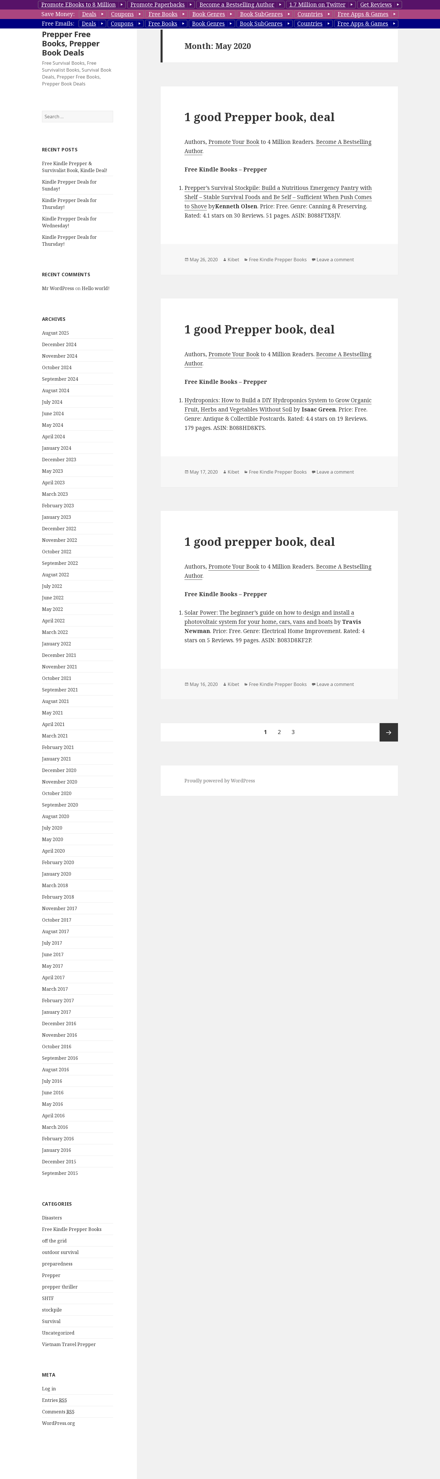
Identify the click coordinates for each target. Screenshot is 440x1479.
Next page (389, 732)
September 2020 (60, 805)
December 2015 (59, 1161)
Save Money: (58, 14)
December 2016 (59, 1023)
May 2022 (52, 609)
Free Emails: (58, 23)
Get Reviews (376, 4)
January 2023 (56, 517)
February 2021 (58, 747)
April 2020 (53, 851)
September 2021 (60, 690)
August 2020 (55, 816)
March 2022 (55, 632)
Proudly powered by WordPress (219, 780)
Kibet (233, 259)
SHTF (48, 1298)
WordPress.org (58, 1423)
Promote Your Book (233, 142)
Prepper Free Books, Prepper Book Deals (71, 43)
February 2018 (58, 897)
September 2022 (60, 563)
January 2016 (56, 1150)
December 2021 (59, 655)
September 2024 (60, 379)
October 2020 (56, 793)
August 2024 (55, 390)
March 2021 (55, 736)
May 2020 (52, 839)
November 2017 (59, 908)
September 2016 (60, 1058)
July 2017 (52, 943)
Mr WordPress (58, 288)
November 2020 (59, 782)
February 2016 (58, 1138)
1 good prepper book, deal (259, 541)
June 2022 (53, 597)
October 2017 (56, 920)
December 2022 (59, 528)
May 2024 (52, 425)
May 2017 (52, 966)
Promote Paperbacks (157, 4)
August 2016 (55, 1069)
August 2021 (55, 701)
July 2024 (52, 402)
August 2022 (55, 574)
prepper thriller (60, 1287)
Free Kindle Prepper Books (72, 1229)
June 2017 (53, 954)
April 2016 (53, 1115)
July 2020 (52, 828)
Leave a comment (335, 259)
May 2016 (52, 1104)
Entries (54, 1400)
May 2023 (52, 471)
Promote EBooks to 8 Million (78, 4)
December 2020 (59, 770)
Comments (58, 1412)
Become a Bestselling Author (236, 4)
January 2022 (56, 644)
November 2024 (59, 356)
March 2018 (55, 885)
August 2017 (55, 931)
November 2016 (59, 1035)
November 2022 (59, 540)
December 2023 (59, 459)
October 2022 (56, 551)
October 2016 (56, 1046)
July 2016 (52, 1081)
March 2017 (55, 989)
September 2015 (60, 1173)
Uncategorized (58, 1333)
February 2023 (58, 505)
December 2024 (59, 344)
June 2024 (53, 413)
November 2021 (59, 667)
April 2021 (53, 724)
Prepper (51, 1275)
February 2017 (58, 1000)
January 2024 (56, 448)
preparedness (57, 1264)
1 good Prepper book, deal (259, 116)
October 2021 (56, 678)
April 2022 (53, 620)
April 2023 (53, 482)
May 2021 (52, 713)
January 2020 (56, 874)
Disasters (52, 1218)
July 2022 (52, 586)
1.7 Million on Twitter (317, 4)
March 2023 (55, 494)
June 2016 (53, 1092)
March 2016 (55, 1127)
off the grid (54, 1241)
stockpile (52, 1310)
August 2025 (55, 333)
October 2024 (56, 367)
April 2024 (53, 436)
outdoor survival (60, 1252)
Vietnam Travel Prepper (69, 1344)
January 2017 (56, 1012)
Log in (49, 1388)
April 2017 (53, 977)
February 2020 (58, 862)
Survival (51, 1321)
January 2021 (56, 759)
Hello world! (96, 288)
